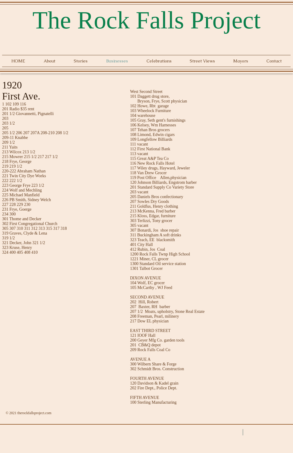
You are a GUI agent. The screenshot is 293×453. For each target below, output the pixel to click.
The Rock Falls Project (146, 20)
